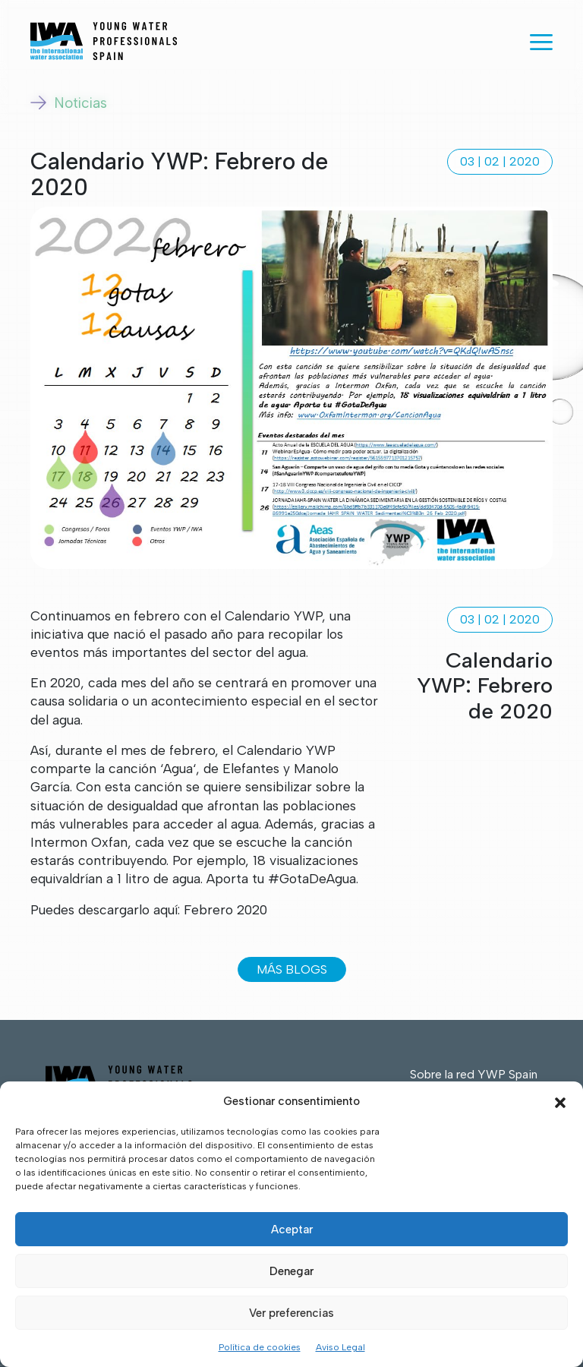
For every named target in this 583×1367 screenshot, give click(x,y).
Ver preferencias (291, 1313)
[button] (560, 1101)
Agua (178, 768)
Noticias (68, 103)
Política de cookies (260, 1347)
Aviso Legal (340, 1347)
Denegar (291, 1271)
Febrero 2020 (225, 909)
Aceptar (292, 1229)
